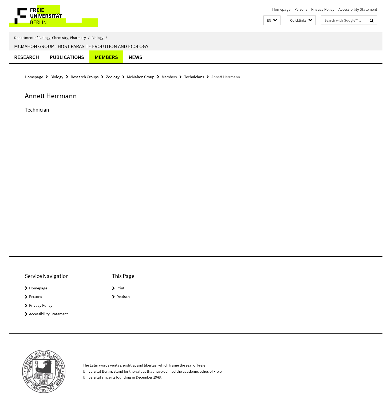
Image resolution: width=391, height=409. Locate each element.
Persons (300, 9)
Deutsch (123, 296)
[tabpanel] (123, 115)
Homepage (281, 9)
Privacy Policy (322, 9)
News (135, 57)
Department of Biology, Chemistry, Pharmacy (51, 38)
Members (106, 57)
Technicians (194, 76)
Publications (67, 57)
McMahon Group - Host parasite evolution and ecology (81, 46)
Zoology (113, 76)
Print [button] (120, 287)
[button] (272, 20)
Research (26, 57)
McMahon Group (140, 76)
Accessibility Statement (357, 9)
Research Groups (84, 76)
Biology (99, 38)
